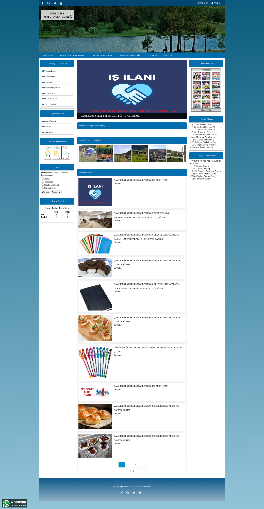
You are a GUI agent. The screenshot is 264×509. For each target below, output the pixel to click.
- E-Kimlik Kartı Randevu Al (202, 127)
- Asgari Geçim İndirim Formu (203, 174)
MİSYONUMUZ (49, 99)
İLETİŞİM (168, 55)
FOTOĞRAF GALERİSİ (130, 55)
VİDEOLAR (152, 55)
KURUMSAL (48, 93)
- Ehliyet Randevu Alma (200, 132)
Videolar (46, 127)
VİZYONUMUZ (49, 104)
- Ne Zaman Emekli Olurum (202, 130)
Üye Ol (216, 3)
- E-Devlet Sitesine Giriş (201, 124)
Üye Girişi (202, 3)
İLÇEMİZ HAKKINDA (102, 55)
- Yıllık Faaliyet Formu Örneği (203, 176)
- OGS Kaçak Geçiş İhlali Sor (203, 145)
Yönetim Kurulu (49, 71)
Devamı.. (118, 183)
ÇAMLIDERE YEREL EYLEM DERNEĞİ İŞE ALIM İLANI (141, 180)
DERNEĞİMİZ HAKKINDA (72, 55)
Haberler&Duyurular (51, 88)
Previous (79, 87)
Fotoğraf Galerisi (49, 121)
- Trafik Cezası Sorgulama (202, 140)
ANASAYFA (48, 55)
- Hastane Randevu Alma (201, 147)
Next (184, 87)
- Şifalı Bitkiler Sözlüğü (200, 179)
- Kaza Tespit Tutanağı (200, 169)
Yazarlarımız (48, 132)
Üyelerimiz (47, 82)
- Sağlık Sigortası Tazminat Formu (205, 171)
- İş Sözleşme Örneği (199, 166)
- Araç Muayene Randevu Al (202, 137)
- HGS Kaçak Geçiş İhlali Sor (203, 142)
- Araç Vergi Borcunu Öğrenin (203, 135)
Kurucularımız (48, 77)
